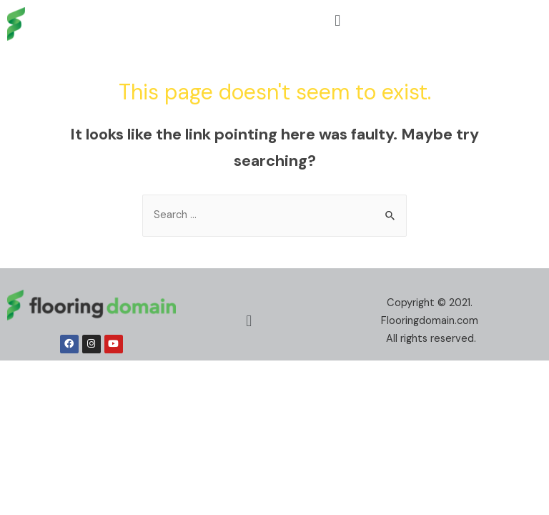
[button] (338, 20)
